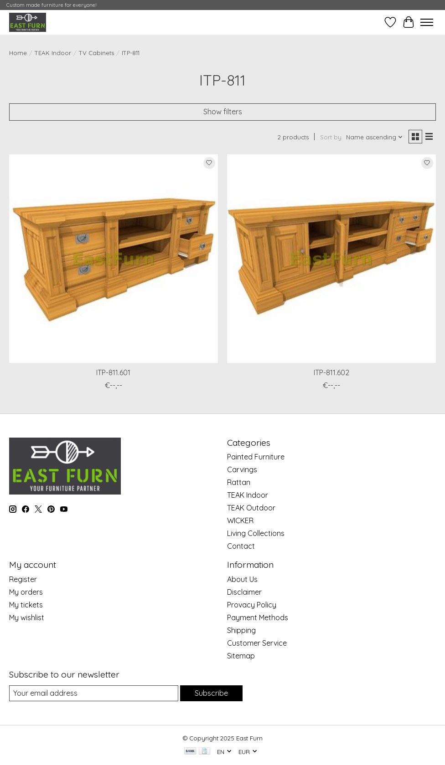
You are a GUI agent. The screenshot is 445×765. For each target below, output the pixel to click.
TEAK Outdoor (251, 507)
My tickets (26, 604)
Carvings (242, 469)
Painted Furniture (256, 456)
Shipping (241, 630)
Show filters (222, 111)
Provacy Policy (251, 604)
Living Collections (256, 533)
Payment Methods (257, 617)
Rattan (238, 482)
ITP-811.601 (113, 372)
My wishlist (26, 617)
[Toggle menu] (427, 22)
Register (23, 579)
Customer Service (257, 643)
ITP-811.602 (331, 372)
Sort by (331, 137)
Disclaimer (244, 592)
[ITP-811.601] (113, 258)
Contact (241, 546)
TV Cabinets (96, 52)
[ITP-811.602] (331, 258)
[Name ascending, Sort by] (374, 137)
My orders (26, 592)
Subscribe (211, 693)
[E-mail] (93, 693)
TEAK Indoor (53, 52)
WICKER (240, 520)
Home (18, 52)
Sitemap (241, 655)
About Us (242, 579)
